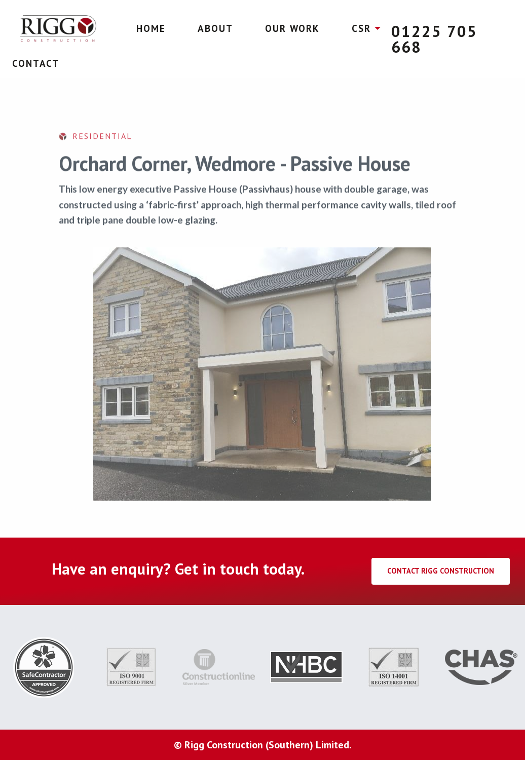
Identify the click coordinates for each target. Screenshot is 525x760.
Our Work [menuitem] (292, 28)
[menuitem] (58, 29)
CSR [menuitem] (361, 28)
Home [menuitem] (151, 28)
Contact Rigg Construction (440, 571)
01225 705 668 (434, 39)
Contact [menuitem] (35, 63)
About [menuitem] (215, 28)
